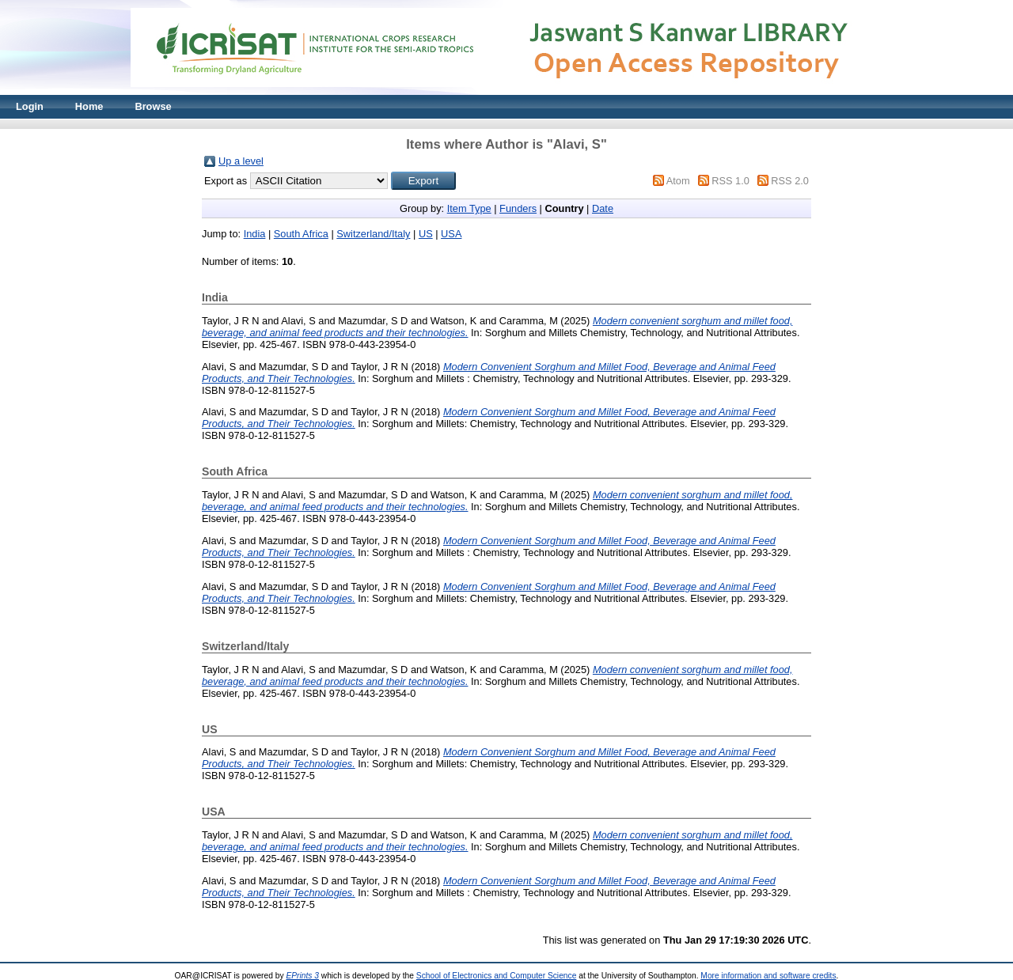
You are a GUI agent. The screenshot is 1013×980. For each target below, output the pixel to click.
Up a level (241, 161)
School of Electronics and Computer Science (496, 975)
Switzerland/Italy (373, 234)
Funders (518, 208)
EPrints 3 (302, 975)
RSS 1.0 (730, 181)
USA (451, 234)
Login (30, 106)
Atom (678, 181)
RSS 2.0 (790, 181)
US (426, 234)
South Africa (301, 234)
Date (602, 208)
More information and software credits (768, 975)
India (255, 234)
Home (89, 106)
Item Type (469, 208)
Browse (153, 106)
